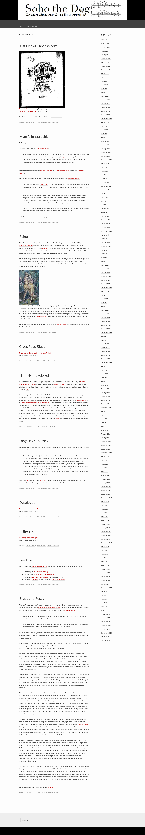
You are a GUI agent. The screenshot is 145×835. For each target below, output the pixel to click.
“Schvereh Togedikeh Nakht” (28, 111)
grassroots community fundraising (49, 607)
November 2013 (106, 325)
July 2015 (104, 250)
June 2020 (104, 85)
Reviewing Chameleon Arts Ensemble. (31, 509)
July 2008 (104, 550)
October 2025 (105, 47)
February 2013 (105, 347)
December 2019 (106, 107)
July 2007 (104, 595)
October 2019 (105, 115)
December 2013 (106, 321)
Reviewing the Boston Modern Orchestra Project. (35, 353)
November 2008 (106, 535)
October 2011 (105, 404)
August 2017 (105, 190)
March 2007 (105, 610)
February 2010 (105, 479)
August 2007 (105, 592)
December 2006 (106, 622)
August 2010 (105, 456)
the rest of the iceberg (41, 572)
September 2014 (106, 287)
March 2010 (105, 475)
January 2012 (105, 393)
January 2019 (105, 149)
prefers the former (70, 610)
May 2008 (104, 558)
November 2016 (106, 224)
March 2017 (105, 209)
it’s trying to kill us (74, 178)
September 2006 (106, 633)
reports (64, 157)
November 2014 (106, 280)
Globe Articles (30, 361)
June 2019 (104, 130)
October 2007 (105, 584)
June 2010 (104, 464)
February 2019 (105, 145)
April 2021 (104, 81)
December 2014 (106, 276)
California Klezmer (25, 109)
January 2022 (105, 66)
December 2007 (106, 577)
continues (51, 787)
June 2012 (104, 374)
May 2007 (104, 603)
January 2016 (105, 242)
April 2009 (104, 516)
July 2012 (104, 370)
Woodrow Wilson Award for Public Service (35, 403)
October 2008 (105, 539)
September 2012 (106, 363)
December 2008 (106, 531)
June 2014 (104, 299)
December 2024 (106, 58)
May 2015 (104, 257)
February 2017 (105, 212)
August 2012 (105, 366)
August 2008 (105, 546)
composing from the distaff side (44, 574)
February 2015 (105, 269)
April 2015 (104, 261)
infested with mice (42, 148)
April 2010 (104, 471)
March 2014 (105, 310)
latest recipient (81, 400)
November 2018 (106, 152)
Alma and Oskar (61, 324)
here (28, 480)
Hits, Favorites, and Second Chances (94, 22)
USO (57, 418)
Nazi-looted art (41, 316)
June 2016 (104, 239)
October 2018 (105, 156)
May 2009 (104, 513)
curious (66, 483)
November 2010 (106, 445)
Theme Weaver (94, 831)
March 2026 (105, 43)
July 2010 (104, 460)
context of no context (58, 579)
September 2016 (106, 231)
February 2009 (105, 524)
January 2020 (105, 103)
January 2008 (105, 573)
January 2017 (105, 216)
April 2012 (104, 381)
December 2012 (106, 351)
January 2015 (105, 272)
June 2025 (104, 51)
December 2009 (106, 486)
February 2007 (105, 614)
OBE (27, 389)
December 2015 (106, 246)
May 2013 (104, 336)
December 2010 (106, 441)
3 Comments (51, 361)
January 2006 (105, 640)
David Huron (44, 184)
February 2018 (105, 179)
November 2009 (106, 490)
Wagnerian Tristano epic (39, 566)
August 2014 (105, 291)
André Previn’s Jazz (28, 26)
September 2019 (106, 118)
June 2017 (104, 197)
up (65, 724)
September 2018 (106, 160)
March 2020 (105, 96)
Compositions (36, 22)
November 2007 (106, 580)
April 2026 (104, 40)
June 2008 (104, 554)
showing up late (59, 384)
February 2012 (105, 389)
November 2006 (106, 625)
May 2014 (104, 302)
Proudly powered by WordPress (58, 831)
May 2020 (104, 88)
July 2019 (104, 126)
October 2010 (105, 449)
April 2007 (104, 607)
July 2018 (104, 167)
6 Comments (51, 332)
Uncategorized (30, 122)
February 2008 (105, 569)
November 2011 (106, 400)
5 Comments (51, 426)
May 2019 (104, 133)
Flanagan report (83, 724)
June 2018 (104, 171)
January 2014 (105, 317)
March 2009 (105, 520)
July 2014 (104, 295)
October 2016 (105, 227)
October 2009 (105, 494)
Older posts (27, 806)
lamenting (35, 579)
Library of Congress (56, 116)
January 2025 (105, 55)
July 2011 (104, 415)
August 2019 (105, 122)
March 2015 (105, 265)
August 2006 (105, 637)
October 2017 (105, 182)
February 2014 (105, 314)
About (23, 22)
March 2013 (105, 344)
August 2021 (105, 73)
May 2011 (104, 423)
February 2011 (105, 434)
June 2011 (104, 419)
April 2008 (104, 562)
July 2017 (104, 194)
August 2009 (105, 501)
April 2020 (104, 92)
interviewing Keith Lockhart (40, 577)
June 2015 (104, 254)
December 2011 (106, 396)
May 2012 (104, 378)
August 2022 (105, 62)
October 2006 (105, 629)
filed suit (44, 248)
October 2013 (105, 329)
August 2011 (105, 411)
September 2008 (106, 543)
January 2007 (105, 618)
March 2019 (105, 141)
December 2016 (106, 220)
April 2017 (104, 205)
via (45, 480)
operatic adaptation (46, 171)
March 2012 (105, 385)
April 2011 (104, 426)
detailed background (26, 245)
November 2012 (106, 355)
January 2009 (105, 528)
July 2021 (104, 77)
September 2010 (106, 453)
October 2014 (105, 284)
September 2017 (106, 186)
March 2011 (105, 430)
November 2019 (106, 111)
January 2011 (105, 438)
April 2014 (104, 306)
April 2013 (104, 340)
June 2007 (104, 599)
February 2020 (105, 100)
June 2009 (104, 509)
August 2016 (105, 235)
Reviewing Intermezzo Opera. (29, 538)
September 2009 (106, 498)
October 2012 (105, 359)
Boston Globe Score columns (60, 22)
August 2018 (105, 164)
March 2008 (105, 565)
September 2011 (106, 408)
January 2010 (105, 483)
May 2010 (104, 468)
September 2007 (106, 588)
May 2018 (104, 175)
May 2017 (104, 201)
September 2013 (106, 332)
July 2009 (104, 505)
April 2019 (104, 137)
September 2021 (106, 70)
